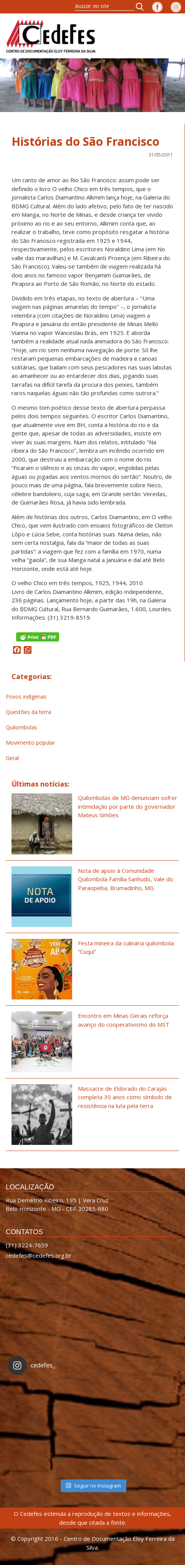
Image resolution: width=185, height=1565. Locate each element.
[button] (142, 6)
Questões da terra (28, 712)
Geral (12, 758)
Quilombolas (21, 727)
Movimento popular (30, 742)
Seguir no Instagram (93, 1485)
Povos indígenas (26, 696)
